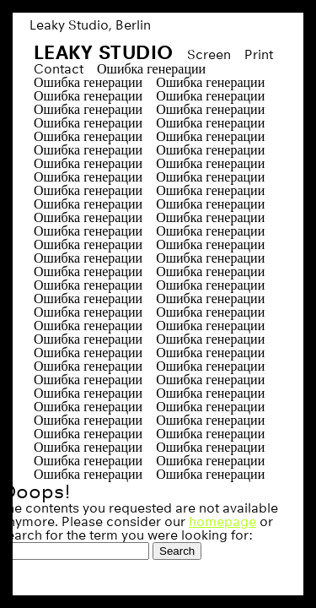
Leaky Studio (104, 52)
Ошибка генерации (151, 69)
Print (258, 54)
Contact (58, 69)
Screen (209, 54)
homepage (222, 521)
